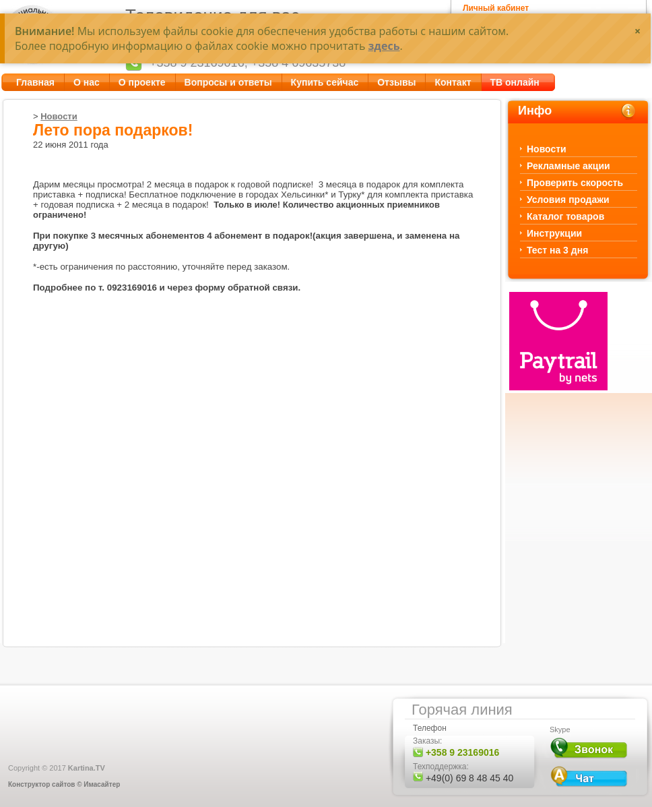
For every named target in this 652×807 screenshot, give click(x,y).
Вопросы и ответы (228, 82)
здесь (383, 45)
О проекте (142, 82)
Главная (35, 82)
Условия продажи (568, 199)
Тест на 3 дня (557, 250)
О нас (86, 82)
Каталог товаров (565, 216)
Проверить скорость (575, 182)
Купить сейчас (325, 82)
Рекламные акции (568, 165)
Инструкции (554, 233)
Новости (58, 116)
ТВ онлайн (515, 82)
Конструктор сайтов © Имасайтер (64, 784)
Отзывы (396, 82)
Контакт (452, 82)
